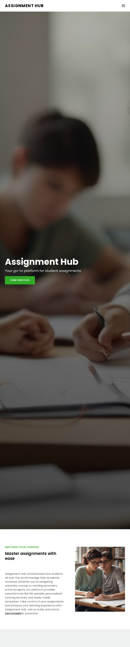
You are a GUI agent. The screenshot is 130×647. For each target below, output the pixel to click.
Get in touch (13, 614)
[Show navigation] (122, 5)
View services (20, 280)
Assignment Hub (24, 5)
